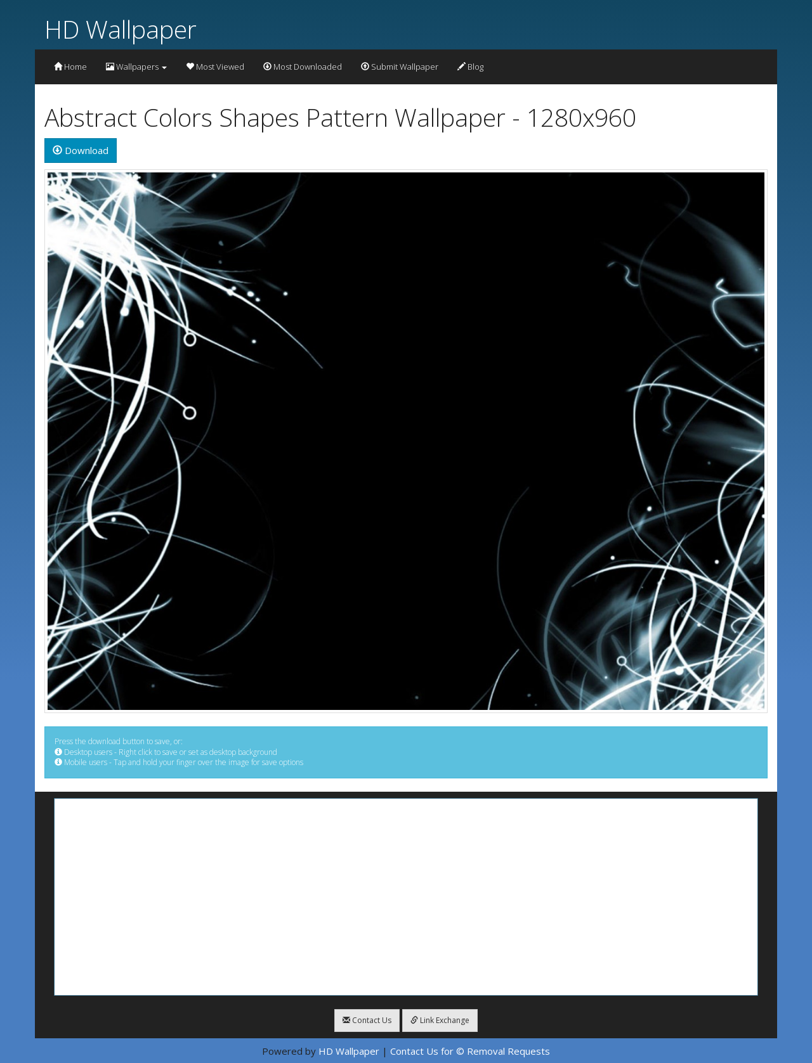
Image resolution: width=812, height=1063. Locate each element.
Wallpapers (136, 66)
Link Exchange (439, 1020)
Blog (470, 66)
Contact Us (367, 1020)
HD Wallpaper (120, 29)
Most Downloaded (302, 66)
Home (70, 66)
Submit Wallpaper (399, 66)
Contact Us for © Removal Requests (470, 1051)
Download (80, 150)
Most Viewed (215, 66)
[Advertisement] (406, 897)
